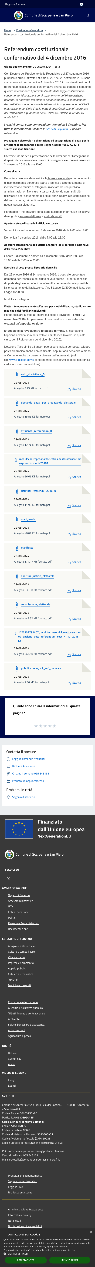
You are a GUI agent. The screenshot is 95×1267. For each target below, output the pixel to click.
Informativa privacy (19, 1215)
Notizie (12, 1053)
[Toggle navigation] (7, 15)
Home (7, 30)
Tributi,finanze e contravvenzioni (27, 1013)
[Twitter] (8, 878)
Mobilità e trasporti (19, 985)
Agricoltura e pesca (19, 1036)
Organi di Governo (19, 895)
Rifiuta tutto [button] (70, 1259)
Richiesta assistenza (20, 1192)
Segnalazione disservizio (22, 1181)
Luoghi (12, 1080)
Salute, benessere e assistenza (26, 1024)
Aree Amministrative (20, 901)
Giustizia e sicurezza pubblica (25, 1008)
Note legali (14, 1220)
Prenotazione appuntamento (25, 1175)
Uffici (11, 906)
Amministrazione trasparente (25, 1209)
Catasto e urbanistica (20, 974)
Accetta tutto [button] (26, 1260)
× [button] (91, 1232)
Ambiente (14, 1019)
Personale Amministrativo (23, 923)
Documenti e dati (18, 929)
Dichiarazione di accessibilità (25, 1226)
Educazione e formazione (23, 1002)
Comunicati (15, 1058)
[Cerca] (88, 15)
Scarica (73, 388)
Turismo (13, 979)
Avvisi (11, 1064)
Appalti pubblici (17, 968)
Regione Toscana (15, 4)
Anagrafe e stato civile (21, 946)
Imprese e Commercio (21, 963)
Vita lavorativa (16, 957)
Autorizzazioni (16, 1030)
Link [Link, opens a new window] (73, 1250)
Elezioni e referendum (29, 30)
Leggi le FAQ (15, 1187)
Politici (12, 917)
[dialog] (47, 1247)
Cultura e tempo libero (21, 951)
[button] (47, 1253)
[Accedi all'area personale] (81, 4)
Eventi (12, 1085)
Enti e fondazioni (18, 912)
